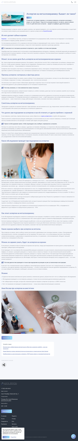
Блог (13, 421)
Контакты (14, 424)
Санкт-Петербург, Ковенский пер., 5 (10, 393)
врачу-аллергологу (46, 116)
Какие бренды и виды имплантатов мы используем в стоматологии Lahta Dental (25, 351)
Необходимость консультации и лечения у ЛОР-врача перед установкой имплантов (26, 354)
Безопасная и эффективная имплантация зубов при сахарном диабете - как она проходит (25, 347)
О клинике (3, 416)
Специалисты (4, 421)
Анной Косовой (47, 31)
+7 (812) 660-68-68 (5, 388)
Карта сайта (15, 426)
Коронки (4, 38)
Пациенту (14, 416)
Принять (6, 437)
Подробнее (13, 437)
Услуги (2, 418)
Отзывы (14, 418)
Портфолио (4, 424)
